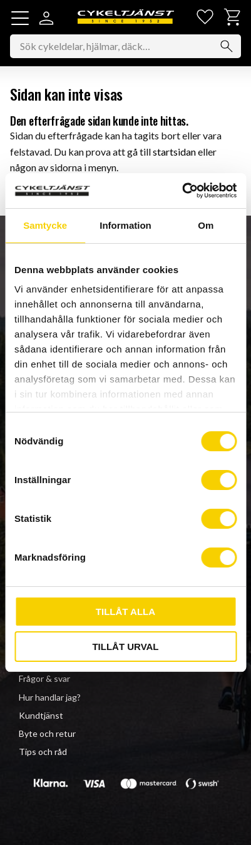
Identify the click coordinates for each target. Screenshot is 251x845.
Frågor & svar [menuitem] (44, 678)
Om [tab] (205, 225)
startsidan (174, 152)
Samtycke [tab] (45, 225)
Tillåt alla (125, 611)
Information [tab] (125, 225)
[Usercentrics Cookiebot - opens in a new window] (182, 190)
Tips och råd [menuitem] (43, 751)
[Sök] (226, 46)
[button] (20, 18)
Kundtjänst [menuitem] (41, 715)
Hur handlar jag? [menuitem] (50, 697)
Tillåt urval (125, 646)
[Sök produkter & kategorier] (125, 46)
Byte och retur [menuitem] (47, 733)
